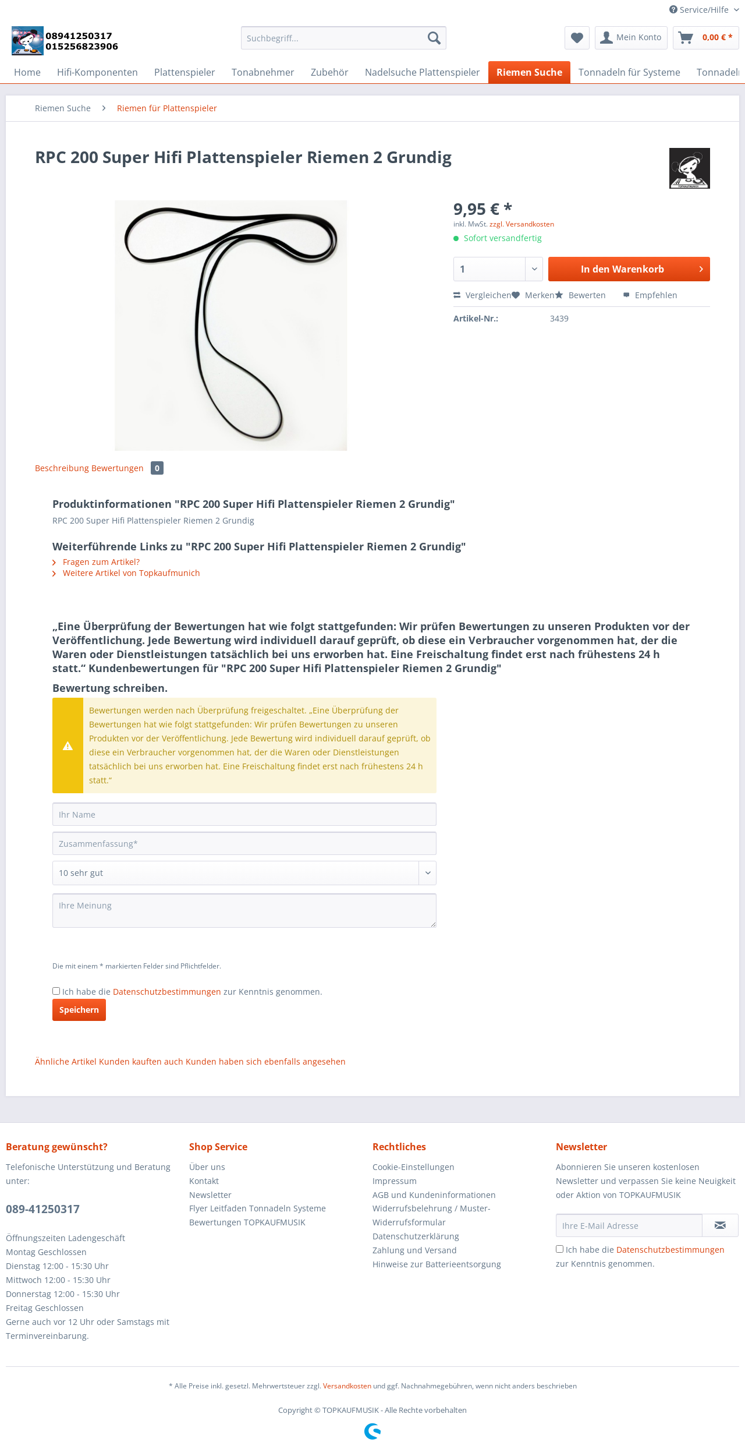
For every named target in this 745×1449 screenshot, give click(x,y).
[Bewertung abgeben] (244, 873)
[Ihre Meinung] (244, 910)
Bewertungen (127, 467)
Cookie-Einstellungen (413, 1166)
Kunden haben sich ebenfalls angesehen (266, 1061)
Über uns (207, 1166)
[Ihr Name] (244, 814)
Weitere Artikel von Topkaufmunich (126, 572)
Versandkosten (347, 1386)
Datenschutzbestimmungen (167, 991)
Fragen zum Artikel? (96, 561)
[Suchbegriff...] (343, 38)
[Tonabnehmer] (263, 72)
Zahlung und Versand (414, 1250)
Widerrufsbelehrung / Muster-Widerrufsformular (431, 1215)
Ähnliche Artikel (66, 1061)
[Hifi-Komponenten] (97, 72)
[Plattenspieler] (185, 72)
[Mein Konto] (631, 38)
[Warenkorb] (706, 38)
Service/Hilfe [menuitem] (700, 9)
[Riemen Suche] (529, 72)
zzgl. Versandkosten (521, 224)
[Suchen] (434, 38)
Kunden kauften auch (141, 1061)
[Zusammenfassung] (244, 843)
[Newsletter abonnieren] (720, 1225)
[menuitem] (343, 43)
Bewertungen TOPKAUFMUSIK (247, 1222)
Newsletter (210, 1194)
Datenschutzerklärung (415, 1236)
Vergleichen (482, 295)
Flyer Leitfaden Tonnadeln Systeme (257, 1208)
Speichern (79, 1009)
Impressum (394, 1180)
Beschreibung (62, 467)
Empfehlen (650, 295)
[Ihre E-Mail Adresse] (629, 1225)
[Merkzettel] (577, 38)
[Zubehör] (330, 72)
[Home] (27, 72)
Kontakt (204, 1180)
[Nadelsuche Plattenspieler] (422, 72)
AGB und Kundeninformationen (434, 1194)
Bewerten (581, 295)
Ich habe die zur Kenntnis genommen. (192, 991)
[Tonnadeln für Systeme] (629, 72)
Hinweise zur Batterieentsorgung (436, 1264)
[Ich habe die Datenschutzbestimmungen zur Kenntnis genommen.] (56, 991)
